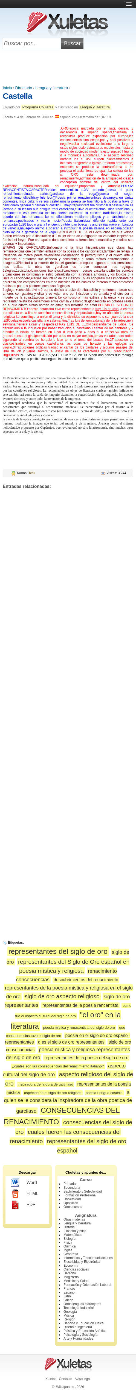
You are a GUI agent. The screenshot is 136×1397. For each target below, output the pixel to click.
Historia (69, 1227)
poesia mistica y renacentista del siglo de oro (79, 1027)
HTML (25, 1194)
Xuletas (50, 1379)
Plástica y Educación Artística (84, 1331)
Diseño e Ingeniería (77, 1327)
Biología (69, 1239)
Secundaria (71, 1188)
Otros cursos (72, 1207)
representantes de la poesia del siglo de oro (86, 1057)
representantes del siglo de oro (58, 951)
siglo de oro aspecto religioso (62, 996)
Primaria (69, 1184)
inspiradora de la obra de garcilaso (45, 1084)
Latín (67, 1296)
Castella (17, 95)
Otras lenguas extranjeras (82, 1304)
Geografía (70, 1254)
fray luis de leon (106, 309)
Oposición (70, 1203)
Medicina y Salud (75, 1281)
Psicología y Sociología (80, 1335)
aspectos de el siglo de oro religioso (53, 1093)
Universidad (72, 1199)
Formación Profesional (79, 1195)
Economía (70, 1265)
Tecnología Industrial (78, 1308)
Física (67, 1242)
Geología (70, 1312)
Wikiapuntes (65, 1387)
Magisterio (71, 1277)
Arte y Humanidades (78, 1338)
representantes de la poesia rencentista (80, 1005)
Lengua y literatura (51, 88)
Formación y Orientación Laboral (87, 1285)
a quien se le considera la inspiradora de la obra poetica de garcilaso (68, 1101)
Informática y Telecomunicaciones (88, 1258)
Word (24, 1183)
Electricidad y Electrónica (81, 1262)
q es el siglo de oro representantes (71, 1042)
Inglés (67, 1250)
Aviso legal (83, 1379)
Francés (69, 1289)
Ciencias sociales (76, 1269)
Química (69, 1246)
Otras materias (74, 1219)
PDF (23, 1205)
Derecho (69, 1273)
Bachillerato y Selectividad (82, 1191)
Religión (69, 1319)
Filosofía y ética (74, 1231)
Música (68, 1315)
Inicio (7, 88)
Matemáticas (72, 1235)
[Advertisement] (68, 67)
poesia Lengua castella (104, 1093)
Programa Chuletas (37, 107)
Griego (68, 1300)
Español (69, 1292)
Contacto (65, 1379)
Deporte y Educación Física (83, 1323)
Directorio (23, 88)
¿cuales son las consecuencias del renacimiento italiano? (58, 1066)
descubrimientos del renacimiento (86, 979)
